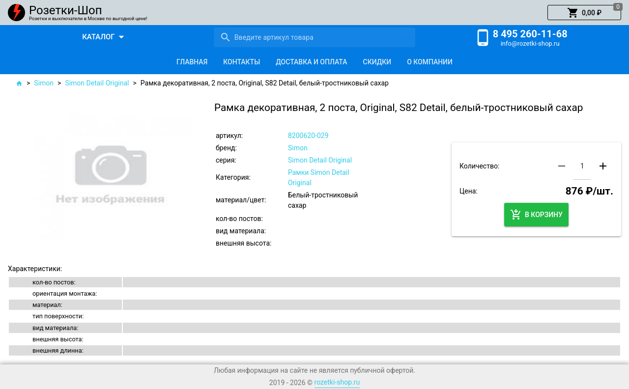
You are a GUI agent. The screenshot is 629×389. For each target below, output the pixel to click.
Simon (44, 83)
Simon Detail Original (97, 83)
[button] (584, 13)
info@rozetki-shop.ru (530, 43)
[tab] (192, 62)
